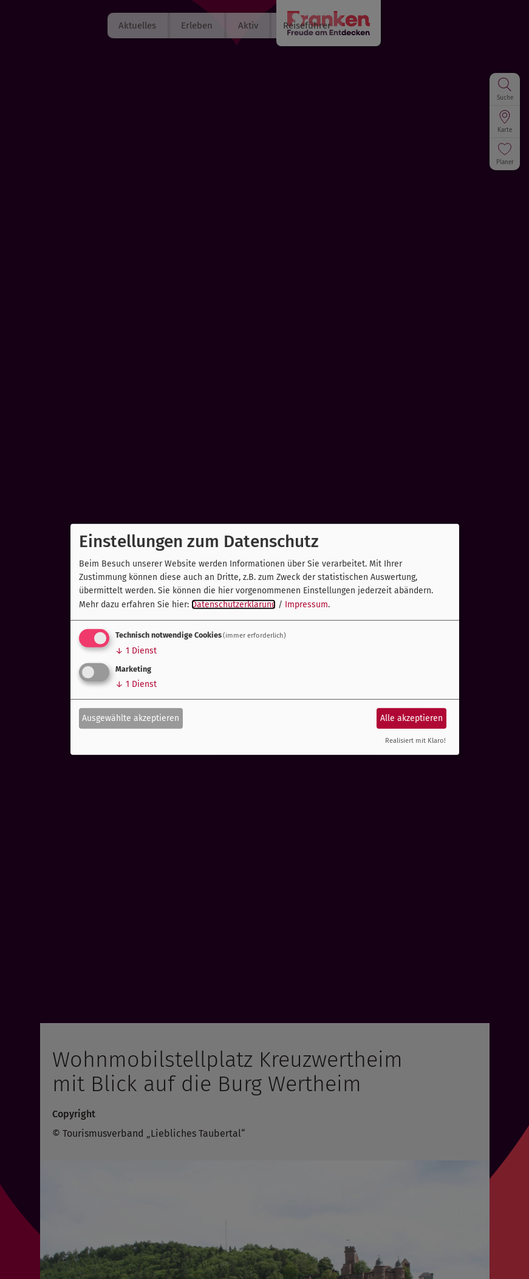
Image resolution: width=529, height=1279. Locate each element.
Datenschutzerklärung (233, 604)
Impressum (306, 604)
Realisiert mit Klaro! (415, 741)
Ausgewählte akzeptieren (130, 717)
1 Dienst (136, 651)
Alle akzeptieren (411, 717)
